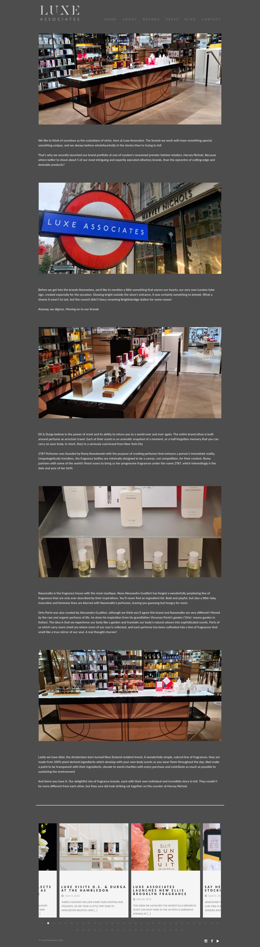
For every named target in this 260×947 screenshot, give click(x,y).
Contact (211, 19)
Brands (151, 19)
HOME (110, 19)
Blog (190, 19)
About (130, 19)
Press (172, 19)
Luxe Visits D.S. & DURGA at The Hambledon (84, 890)
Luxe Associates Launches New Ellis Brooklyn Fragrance (160, 890)
